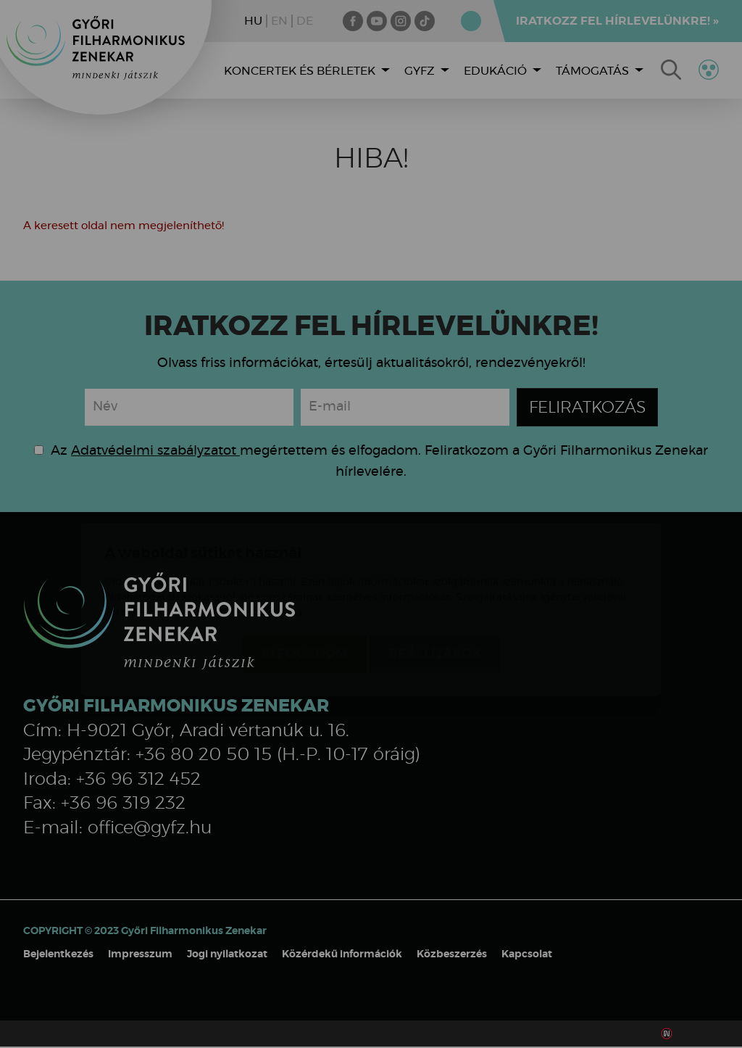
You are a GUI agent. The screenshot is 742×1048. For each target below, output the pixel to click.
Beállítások (434, 568)
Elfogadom (305, 568)
